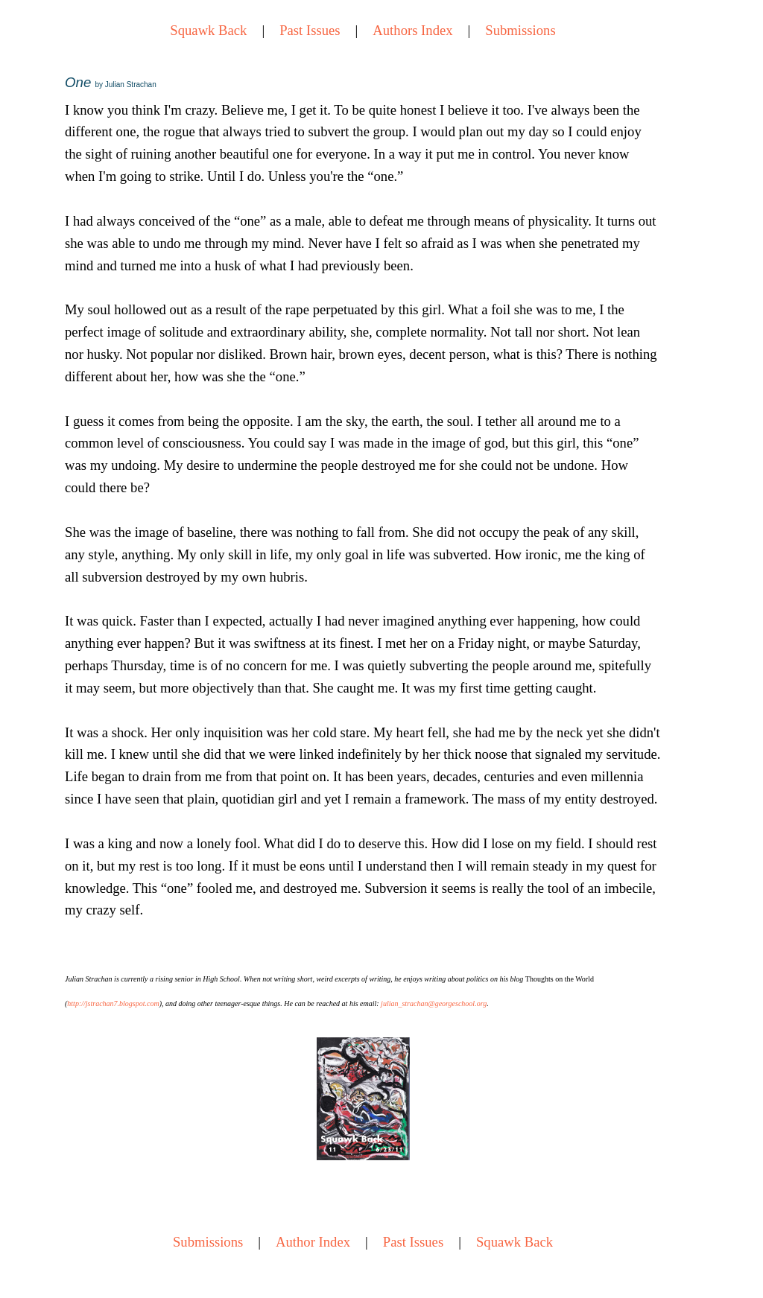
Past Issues (309, 30)
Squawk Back (208, 30)
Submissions (520, 30)
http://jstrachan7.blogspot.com (113, 1003)
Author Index (313, 1242)
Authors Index (412, 30)
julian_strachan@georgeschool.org (434, 1003)
